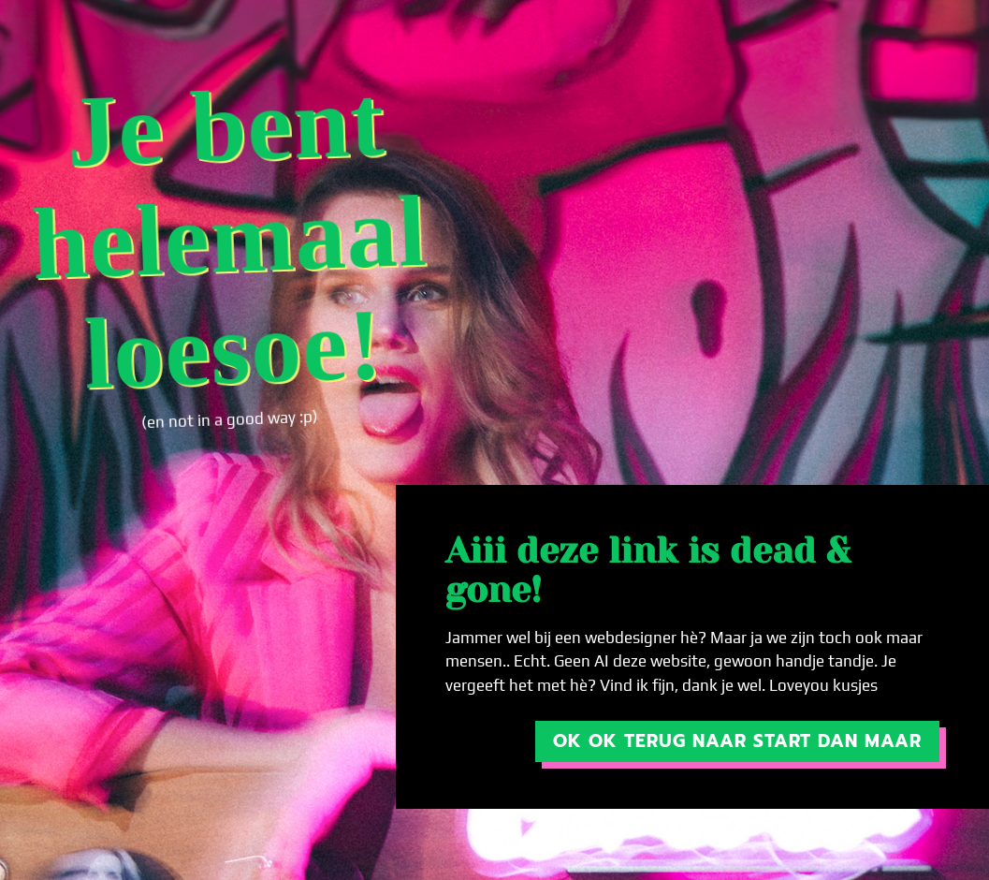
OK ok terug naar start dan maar (737, 741)
